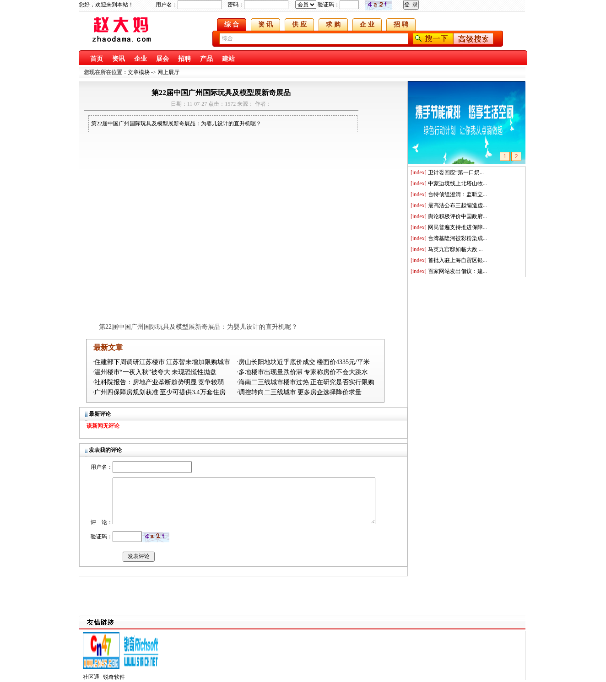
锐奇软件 (114, 677)
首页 (96, 58)
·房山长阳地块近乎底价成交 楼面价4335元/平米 (303, 362)
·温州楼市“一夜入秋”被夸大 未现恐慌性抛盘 (154, 372)
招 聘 (401, 24)
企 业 (367, 24)
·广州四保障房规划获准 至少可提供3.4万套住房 (159, 392)
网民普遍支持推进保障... (457, 227)
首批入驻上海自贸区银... (457, 260)
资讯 (118, 58)
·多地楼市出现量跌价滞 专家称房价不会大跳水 (302, 372)
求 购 (333, 24)
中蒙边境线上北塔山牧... (457, 183)
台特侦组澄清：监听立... (457, 194)
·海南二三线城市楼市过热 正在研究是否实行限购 (305, 382)
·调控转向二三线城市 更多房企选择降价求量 (299, 392)
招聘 (184, 58)
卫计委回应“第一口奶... (456, 172)
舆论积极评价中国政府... (457, 216)
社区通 (91, 677)
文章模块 (139, 72)
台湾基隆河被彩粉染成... (457, 238)
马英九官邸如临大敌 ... (455, 249)
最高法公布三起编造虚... (457, 205)
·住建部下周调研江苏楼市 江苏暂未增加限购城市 (161, 362)
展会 (162, 58)
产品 (206, 58)
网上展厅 (168, 72)
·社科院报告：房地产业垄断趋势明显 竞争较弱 (158, 382)
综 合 (231, 24)
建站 (228, 58)
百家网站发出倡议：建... (457, 271)
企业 (140, 58)
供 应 (299, 24)
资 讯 (265, 24)
